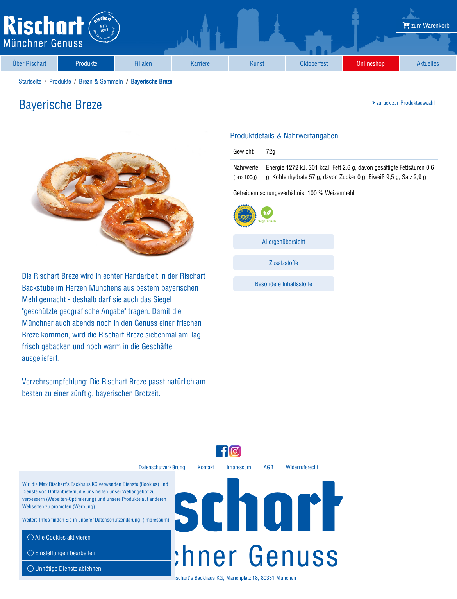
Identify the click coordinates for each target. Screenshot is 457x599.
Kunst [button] (257, 63)
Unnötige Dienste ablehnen (64, 568)
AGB (268, 467)
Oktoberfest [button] (314, 63)
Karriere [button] (200, 63)
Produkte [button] (86, 63)
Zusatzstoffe (283, 263)
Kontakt (206, 467)
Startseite (30, 81)
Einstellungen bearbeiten (61, 553)
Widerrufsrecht (302, 467)
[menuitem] (29, 63)
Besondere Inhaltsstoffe (283, 284)
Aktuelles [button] (428, 63)
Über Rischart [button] (29, 63)
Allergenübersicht (283, 242)
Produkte (60, 81)
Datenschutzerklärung (162, 467)
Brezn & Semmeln (101, 81)
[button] (426, 25)
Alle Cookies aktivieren (59, 537)
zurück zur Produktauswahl (403, 102)
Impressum (239, 467)
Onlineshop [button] (371, 63)
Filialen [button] (143, 63)
